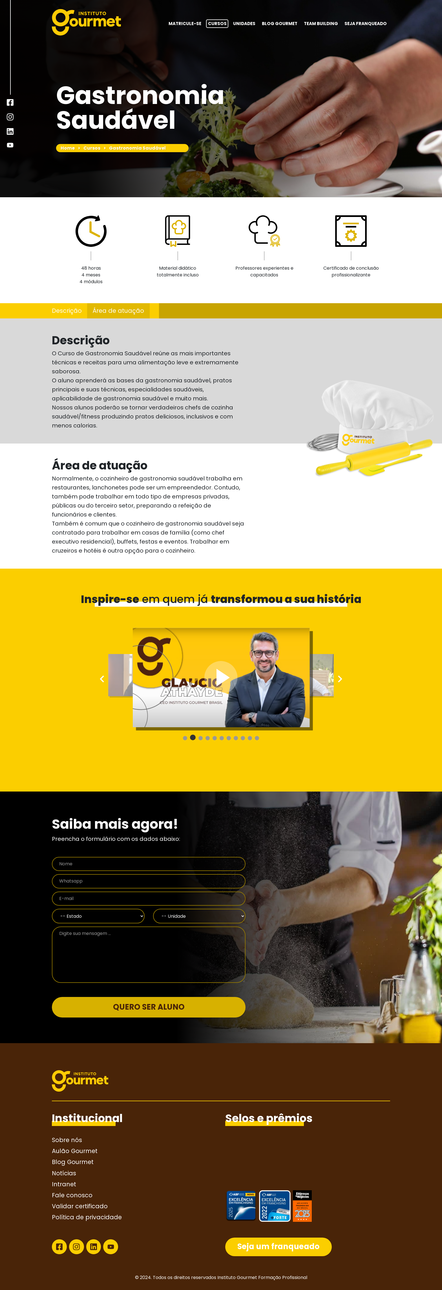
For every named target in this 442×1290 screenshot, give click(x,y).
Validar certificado (80, 1206)
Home (68, 148)
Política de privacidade (87, 1217)
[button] (185, 738)
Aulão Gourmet (75, 1151)
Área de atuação (118, 311)
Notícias (64, 1173)
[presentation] (103, 678)
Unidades (244, 23)
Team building (321, 23)
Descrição (67, 311)
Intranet (64, 1184)
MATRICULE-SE (185, 23)
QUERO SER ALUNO (149, 1006)
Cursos (217, 23)
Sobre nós (67, 1140)
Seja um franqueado (278, 1246)
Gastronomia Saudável (137, 148)
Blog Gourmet (279, 23)
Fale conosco (72, 1195)
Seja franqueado (365, 23)
